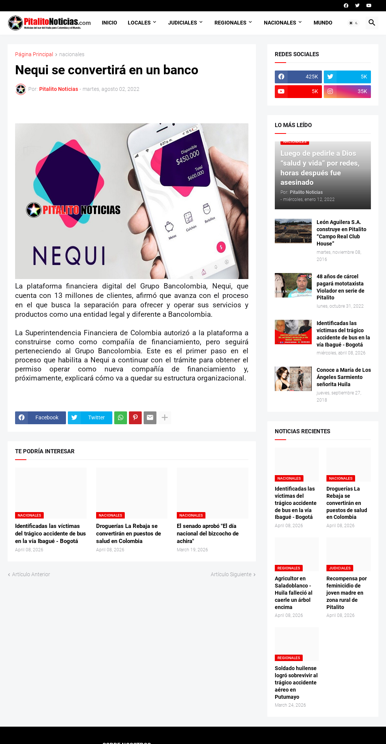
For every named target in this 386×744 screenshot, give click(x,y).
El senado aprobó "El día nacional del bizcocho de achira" (208, 534)
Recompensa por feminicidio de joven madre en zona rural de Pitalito (346, 592)
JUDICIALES (182, 23)
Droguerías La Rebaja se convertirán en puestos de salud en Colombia (128, 534)
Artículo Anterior (31, 574)
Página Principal (34, 54)
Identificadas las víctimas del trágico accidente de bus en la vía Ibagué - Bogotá (50, 534)
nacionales (71, 54)
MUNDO (323, 23)
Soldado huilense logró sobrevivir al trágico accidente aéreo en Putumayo (296, 682)
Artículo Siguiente (231, 574)
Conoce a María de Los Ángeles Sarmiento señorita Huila (344, 377)
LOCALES (139, 23)
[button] (353, 23)
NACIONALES (280, 23)
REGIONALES (230, 23)
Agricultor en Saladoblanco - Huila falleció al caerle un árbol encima (293, 592)
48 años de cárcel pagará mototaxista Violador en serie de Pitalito (341, 287)
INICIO (109, 23)
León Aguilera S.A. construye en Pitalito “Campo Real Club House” (341, 233)
